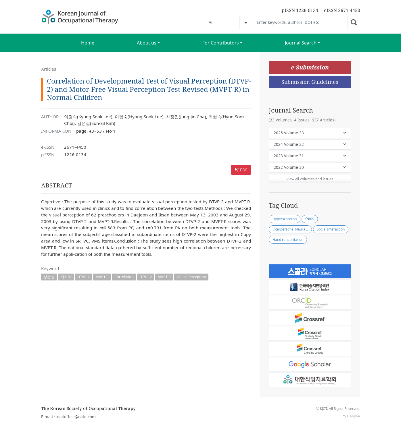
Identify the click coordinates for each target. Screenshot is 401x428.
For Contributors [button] (220, 43)
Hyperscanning (285, 218)
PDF (243, 170)
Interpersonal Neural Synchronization (292, 229)
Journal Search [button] (300, 43)
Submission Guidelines (309, 81)
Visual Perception (191, 276)
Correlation (124, 276)
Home (87, 43)
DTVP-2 (83, 276)
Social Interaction (331, 229)
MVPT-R (102, 276)
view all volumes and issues (310, 178)
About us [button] (146, 43)
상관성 (49, 276)
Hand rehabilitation (288, 239)
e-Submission (310, 67)
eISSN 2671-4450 (342, 10)
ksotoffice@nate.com (76, 416)
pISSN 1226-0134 (300, 10)
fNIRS (309, 218)
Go (354, 22)
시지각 (66, 276)
